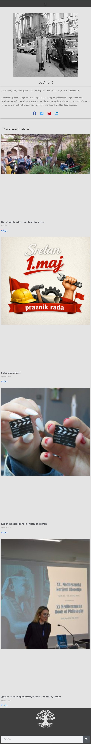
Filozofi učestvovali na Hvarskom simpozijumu (23, 222)
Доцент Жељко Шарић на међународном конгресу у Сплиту (31, 696)
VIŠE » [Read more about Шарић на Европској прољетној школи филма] (4, 532)
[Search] (86, 739)
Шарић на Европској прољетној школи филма (24, 524)
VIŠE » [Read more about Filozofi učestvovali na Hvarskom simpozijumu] (4, 230)
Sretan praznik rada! (10, 373)
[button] (45, 4)
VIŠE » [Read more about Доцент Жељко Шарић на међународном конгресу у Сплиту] (4, 705)
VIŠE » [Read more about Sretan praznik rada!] (4, 381)
